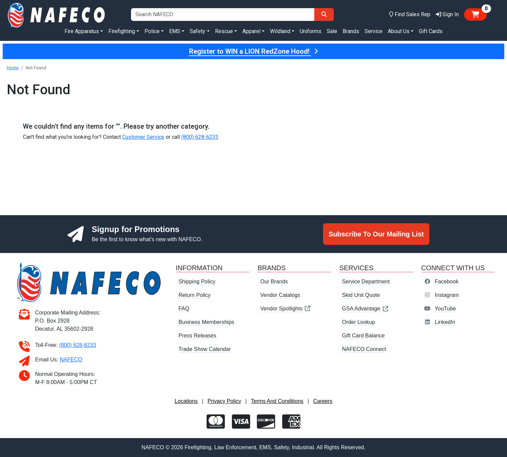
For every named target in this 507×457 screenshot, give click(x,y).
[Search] (324, 14)
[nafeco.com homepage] (57, 14)
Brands (351, 31)
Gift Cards (431, 31)
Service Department (366, 281)
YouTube (445, 308)
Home (13, 67)
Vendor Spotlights (285, 308)
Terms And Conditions (277, 401)
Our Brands (274, 281)
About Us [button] (398, 31)
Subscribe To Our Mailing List (376, 234)
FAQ (184, 308)
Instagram (447, 295)
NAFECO (71, 359)
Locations (186, 401)
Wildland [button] (280, 31)
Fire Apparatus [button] (81, 31)
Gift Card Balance (363, 335)
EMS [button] (174, 31)
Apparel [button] (251, 31)
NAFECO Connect (364, 349)
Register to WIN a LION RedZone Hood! (253, 51)
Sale (332, 31)
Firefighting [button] (121, 31)
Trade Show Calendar (205, 349)
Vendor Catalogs (280, 295)
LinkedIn (445, 322)
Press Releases (197, 335)
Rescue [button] (224, 31)
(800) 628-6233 (199, 137)
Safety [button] (197, 31)
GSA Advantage (365, 308)
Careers (322, 401)
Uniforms (310, 31)
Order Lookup (358, 322)
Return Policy (195, 295)
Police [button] (152, 31)
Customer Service (143, 137)
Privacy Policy (224, 401)
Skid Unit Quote (361, 295)
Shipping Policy (197, 281)
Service (373, 31)
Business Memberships (206, 322)
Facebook (446, 281)
